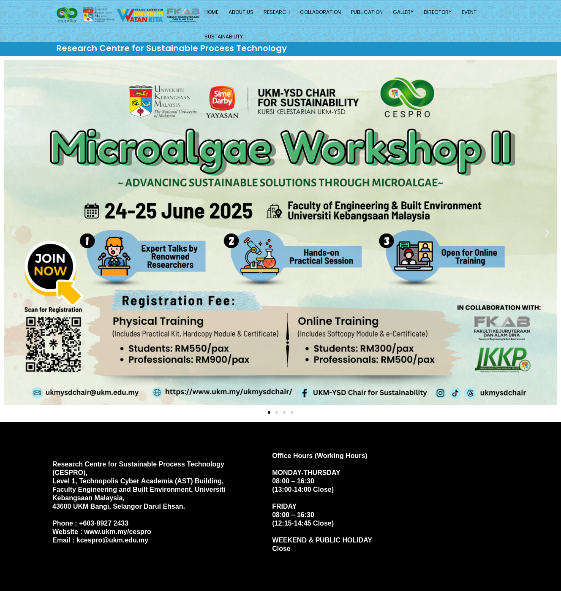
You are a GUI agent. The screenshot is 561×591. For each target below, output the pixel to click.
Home (211, 12)
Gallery (403, 12)
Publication (367, 12)
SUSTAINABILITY (223, 36)
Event (469, 12)
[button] (13, 232)
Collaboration (320, 12)
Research (277, 12)
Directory (438, 12)
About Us (241, 12)
